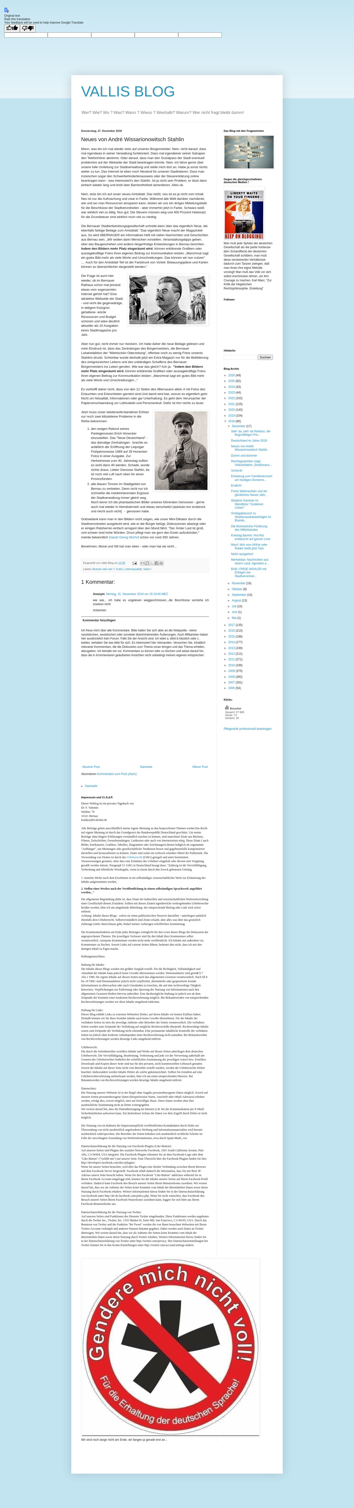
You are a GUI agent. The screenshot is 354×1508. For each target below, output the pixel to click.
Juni (235, 612)
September (239, 595)
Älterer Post (200, 767)
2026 (232, 375)
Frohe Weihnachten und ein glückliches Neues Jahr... (249, 492)
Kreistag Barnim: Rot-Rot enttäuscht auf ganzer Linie (250, 537)
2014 (232, 642)
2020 (232, 409)
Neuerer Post (91, 767)
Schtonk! (237, 470)
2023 (232, 392)
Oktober (237, 589)
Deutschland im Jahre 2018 (249, 440)
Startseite (146, 767)
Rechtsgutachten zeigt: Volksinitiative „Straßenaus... (251, 463)
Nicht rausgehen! (242, 554)
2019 (232, 415)
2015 (232, 636)
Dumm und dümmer (244, 455)
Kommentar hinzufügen (99, 620)
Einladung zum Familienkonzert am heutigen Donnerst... (251, 478)
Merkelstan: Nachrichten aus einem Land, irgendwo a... (250, 561)
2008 (232, 677)
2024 (232, 387)
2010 (232, 665)
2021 (232, 404)
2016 (232, 630)
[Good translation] (12, 28)
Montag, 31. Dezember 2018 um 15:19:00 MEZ (137, 594)
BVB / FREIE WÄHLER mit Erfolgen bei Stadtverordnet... (248, 572)
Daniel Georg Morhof (124, 537)
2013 (232, 648)
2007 (232, 682)
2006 (232, 688)
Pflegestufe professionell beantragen (248, 729)
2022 (232, 398)
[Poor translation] (28, 28)
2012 (232, 653)
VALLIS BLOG (128, 91)
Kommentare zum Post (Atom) (117, 774)
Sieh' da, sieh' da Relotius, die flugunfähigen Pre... (250, 433)
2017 (232, 625)
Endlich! (236, 485)
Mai (234, 618)
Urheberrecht (134, 857)
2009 (232, 671)
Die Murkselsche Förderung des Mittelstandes (249, 528)
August (237, 600)
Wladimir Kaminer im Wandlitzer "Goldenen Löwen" (247, 504)
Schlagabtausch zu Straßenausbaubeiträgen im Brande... (251, 517)
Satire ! (147, 569)
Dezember (239, 426)
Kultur (119, 569)
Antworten (99, 610)
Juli (234, 606)
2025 (232, 381)
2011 (232, 659)
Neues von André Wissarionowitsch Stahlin (249, 448)
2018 (232, 421)
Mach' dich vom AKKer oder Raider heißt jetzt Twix (249, 546)
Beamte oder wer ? (103, 569)
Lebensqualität (133, 569)
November (239, 583)
